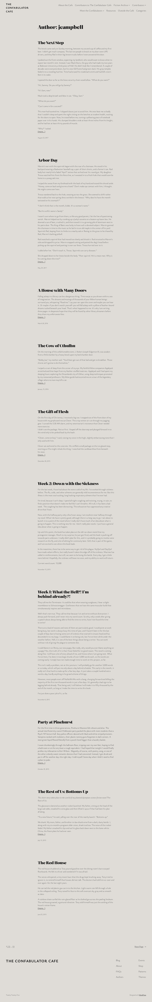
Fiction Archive (121, 5)
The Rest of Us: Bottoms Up (63, 791)
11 (13, 946)
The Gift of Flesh (53, 411)
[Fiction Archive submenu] (129, 5)
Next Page (140, 946)
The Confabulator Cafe (17, 7)
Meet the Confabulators (91, 10)
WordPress (142, 995)
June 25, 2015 (42, 914)
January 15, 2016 (43, 389)
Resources (111, 10)
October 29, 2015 (43, 769)
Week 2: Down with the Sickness (68, 483)
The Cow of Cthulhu (56, 345)
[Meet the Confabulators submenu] (103, 10)
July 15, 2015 (42, 840)
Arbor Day (48, 160)
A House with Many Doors (62, 290)
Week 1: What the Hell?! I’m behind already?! (63, 594)
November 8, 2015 (44, 699)
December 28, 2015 (44, 461)
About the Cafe (65, 5)
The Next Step (51, 42)
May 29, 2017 (42, 268)
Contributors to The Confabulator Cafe (93, 5)
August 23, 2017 (43, 138)
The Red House (52, 862)
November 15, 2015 (44, 569)
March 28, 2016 (43, 323)
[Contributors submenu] (145, 5)
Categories (141, 10)
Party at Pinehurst (55, 722)
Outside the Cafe (126, 10)
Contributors (138, 5)
